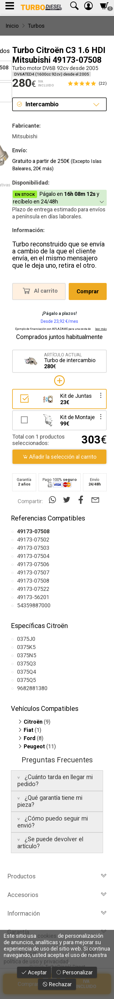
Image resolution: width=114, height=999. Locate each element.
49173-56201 (33, 597)
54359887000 (33, 605)
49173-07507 (33, 572)
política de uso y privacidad (36, 961)
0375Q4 (26, 672)
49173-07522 (33, 589)
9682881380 (32, 688)
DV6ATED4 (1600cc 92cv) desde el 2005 (51, 74)
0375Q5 (26, 680)
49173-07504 (33, 556)
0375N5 (26, 655)
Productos (57, 876)
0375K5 (26, 647)
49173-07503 (33, 548)
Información (57, 913)
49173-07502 (33, 539)
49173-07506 (33, 564)
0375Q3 (26, 663)
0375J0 (26, 639)
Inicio (12, 26)
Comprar (88, 291)
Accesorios (57, 894)
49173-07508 (33, 580)
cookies (47, 936)
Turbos (36, 26)
